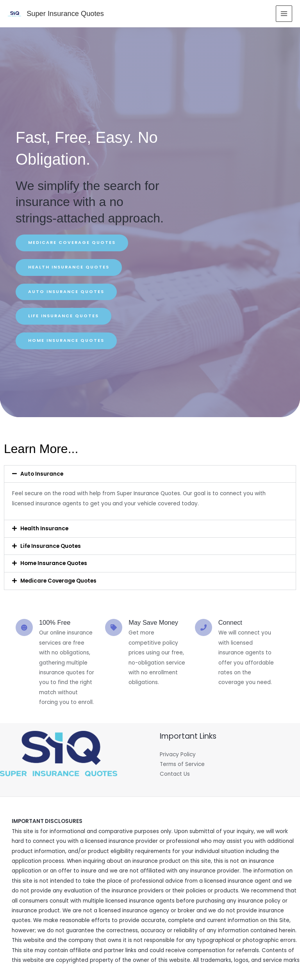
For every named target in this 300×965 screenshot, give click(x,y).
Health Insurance (44, 528)
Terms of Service (182, 764)
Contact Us (175, 774)
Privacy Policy (178, 754)
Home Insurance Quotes (53, 563)
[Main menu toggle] (284, 13)
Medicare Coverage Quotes (58, 581)
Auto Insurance (41, 474)
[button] (150, 474)
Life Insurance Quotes (50, 546)
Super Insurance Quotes (64, 13)
